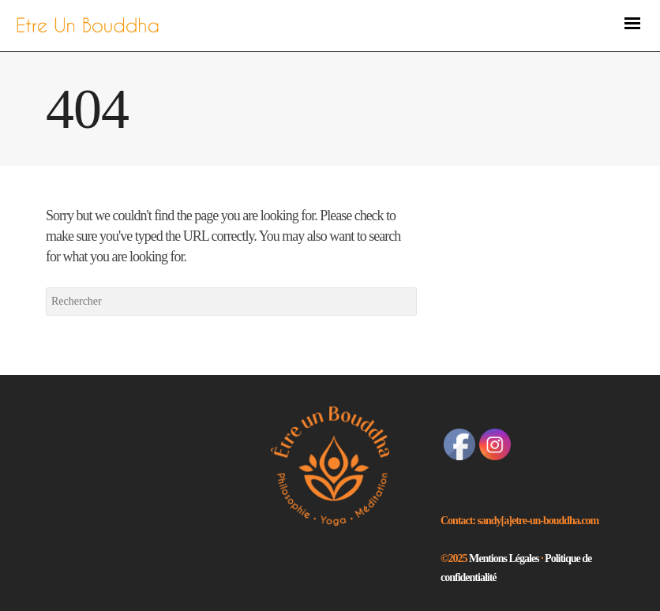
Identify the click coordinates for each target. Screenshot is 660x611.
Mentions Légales (505, 558)
